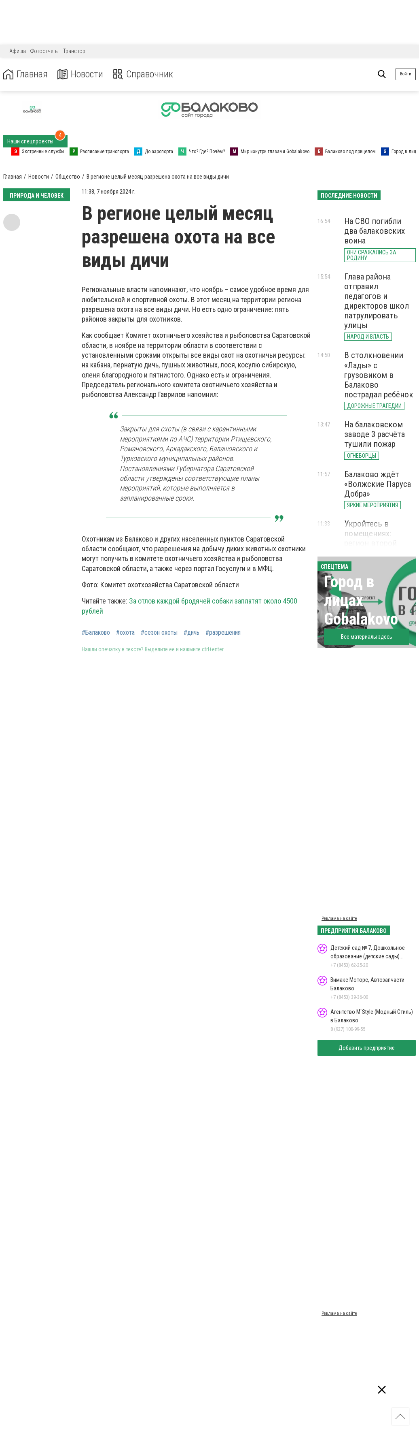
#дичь (191, 632)
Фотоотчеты (44, 51)
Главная (25, 74)
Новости (80, 74)
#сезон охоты (159, 632)
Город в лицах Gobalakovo (361, 600)
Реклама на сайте (339, 918)
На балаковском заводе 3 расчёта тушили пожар (374, 434)
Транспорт (75, 51)
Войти (405, 74)
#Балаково (96, 632)
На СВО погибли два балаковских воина (374, 230)
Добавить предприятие (367, 1048)
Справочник (143, 74)
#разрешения (223, 632)
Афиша (17, 51)
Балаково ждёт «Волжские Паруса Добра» (377, 484)
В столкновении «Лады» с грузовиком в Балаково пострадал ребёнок (378, 374)
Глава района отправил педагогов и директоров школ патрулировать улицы (376, 301)
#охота (125, 632)
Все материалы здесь (366, 636)
